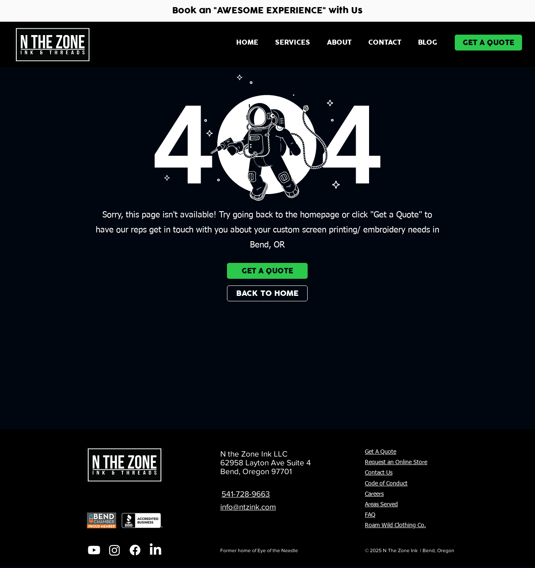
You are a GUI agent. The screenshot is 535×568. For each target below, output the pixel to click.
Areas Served (381, 504)
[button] (292, 42)
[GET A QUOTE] (488, 42)
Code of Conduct (386, 484)
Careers (374, 494)
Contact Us (378, 473)
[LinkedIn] (155, 550)
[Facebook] (135, 550)
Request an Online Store (396, 462)
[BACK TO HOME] (267, 293)
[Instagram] (114, 550)
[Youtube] (94, 550)
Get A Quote (380, 452)
